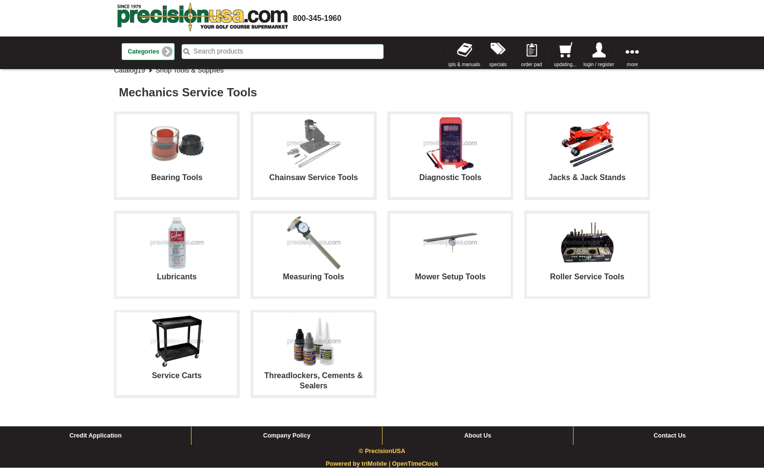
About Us (478, 442)
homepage (202, 18)
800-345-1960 (317, 18)
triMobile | (377, 471)
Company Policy (286, 442)
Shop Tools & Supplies (189, 77)
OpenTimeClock (415, 471)
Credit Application (95, 442)
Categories (143, 51)
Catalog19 (129, 77)
